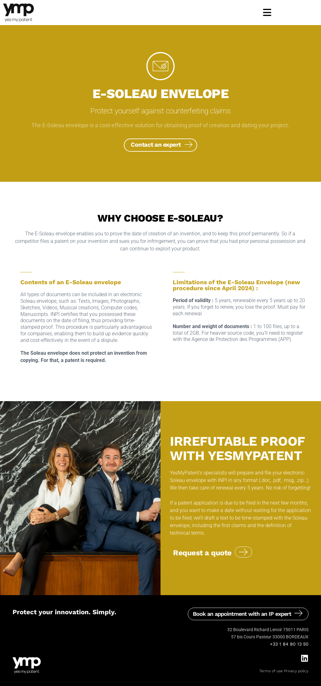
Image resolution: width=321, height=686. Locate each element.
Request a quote (202, 552)
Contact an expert (156, 144)
